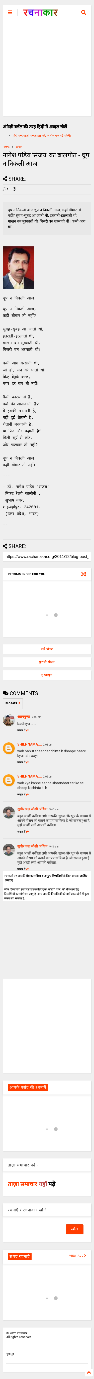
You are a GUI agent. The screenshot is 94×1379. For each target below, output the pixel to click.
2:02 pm (47, 776)
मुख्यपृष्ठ (47, 674)
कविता (19, 147)
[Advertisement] (47, 69)
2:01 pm (47, 744)
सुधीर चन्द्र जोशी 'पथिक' (32, 809)
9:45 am (54, 809)
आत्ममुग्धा (24, 716)
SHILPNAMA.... (29, 744)
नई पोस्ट (47, 648)
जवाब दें (23, 730)
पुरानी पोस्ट (47, 661)
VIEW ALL (77, 1255)
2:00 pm (36, 716)
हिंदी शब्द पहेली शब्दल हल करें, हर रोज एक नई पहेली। (42, 135)
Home (6, 147)
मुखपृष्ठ (10, 1353)
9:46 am (54, 846)
